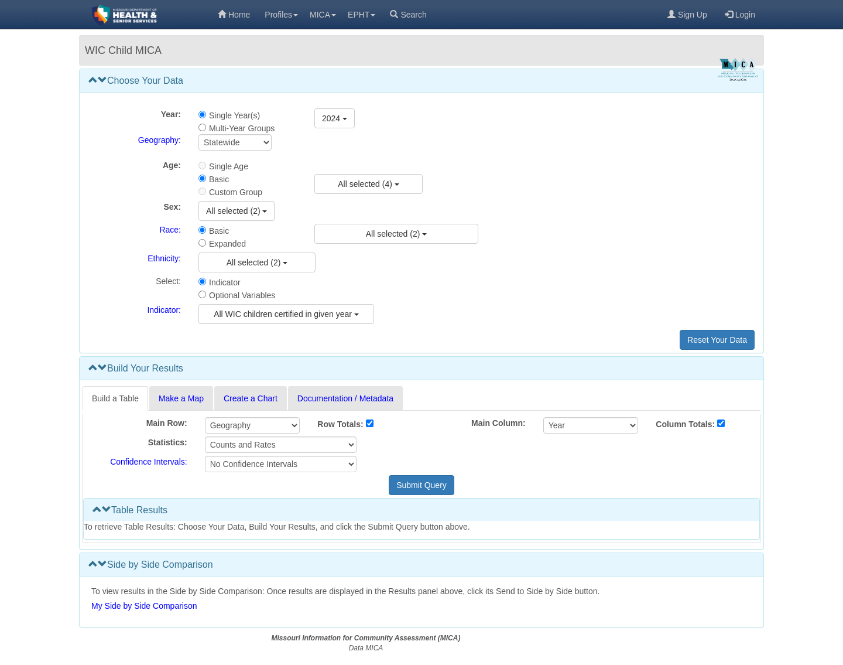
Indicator (225, 282)
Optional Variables (242, 295)
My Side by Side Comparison (144, 606)
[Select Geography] (235, 142)
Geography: (159, 140)
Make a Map (181, 398)
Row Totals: (340, 424)
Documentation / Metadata (345, 398)
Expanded (227, 243)
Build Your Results (135, 368)
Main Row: (166, 423)
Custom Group (235, 192)
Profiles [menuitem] (281, 14)
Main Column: (498, 423)
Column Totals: (685, 424)
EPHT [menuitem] (361, 14)
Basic (219, 179)
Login (740, 14)
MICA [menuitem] (323, 14)
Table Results (129, 510)
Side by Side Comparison (150, 564)
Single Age (228, 166)
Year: (171, 114)
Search (408, 14)
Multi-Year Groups (242, 128)
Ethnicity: (164, 258)
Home (234, 14)
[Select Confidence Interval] (281, 464)
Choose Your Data (135, 81)
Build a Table (115, 398)
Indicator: (164, 310)
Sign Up (687, 14)
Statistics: (167, 442)
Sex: (172, 207)
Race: (170, 229)
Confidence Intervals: (148, 461)
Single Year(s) (234, 115)
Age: (172, 165)
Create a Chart (250, 398)
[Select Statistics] (281, 444)
